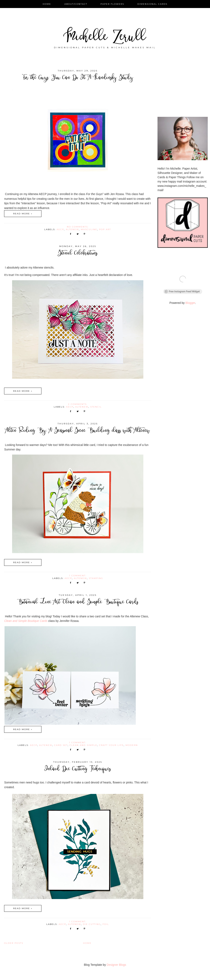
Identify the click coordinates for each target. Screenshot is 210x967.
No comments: (78, 226)
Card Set (61, 745)
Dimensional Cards (152, 4)
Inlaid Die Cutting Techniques (77, 769)
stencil (96, 406)
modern (132, 745)
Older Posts (13, 943)
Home (47, 4)
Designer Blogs (116, 964)
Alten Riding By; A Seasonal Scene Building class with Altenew (77, 431)
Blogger (190, 303)
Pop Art (105, 229)
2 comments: (78, 404)
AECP (60, 229)
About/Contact (75, 4)
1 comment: (78, 575)
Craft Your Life (111, 745)
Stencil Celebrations (78, 253)
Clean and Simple (83, 745)
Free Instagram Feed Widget (182, 292)
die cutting (92, 924)
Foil (106, 924)
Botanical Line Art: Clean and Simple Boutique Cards (77, 602)
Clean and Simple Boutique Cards (25, 620)
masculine (89, 229)
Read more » (22, 213)
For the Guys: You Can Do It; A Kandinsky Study (77, 78)
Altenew (72, 229)
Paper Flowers (112, 4)
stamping (96, 578)
